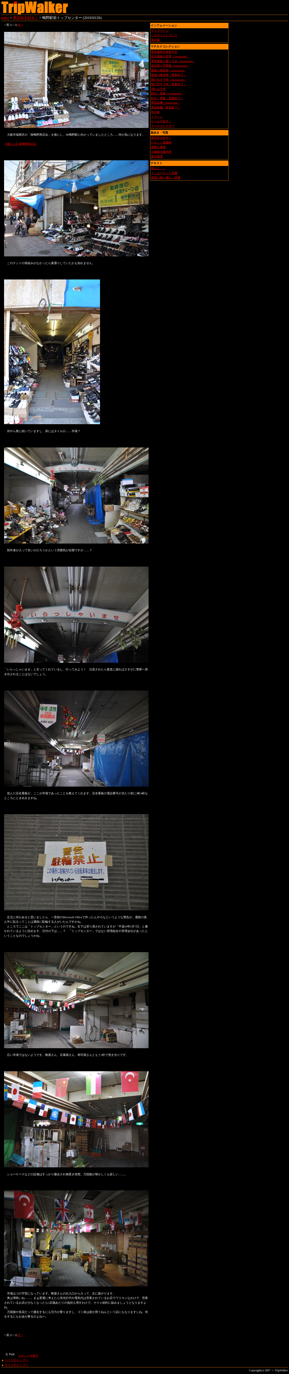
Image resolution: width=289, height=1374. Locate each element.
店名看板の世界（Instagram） (170, 56)
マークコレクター (163, 126)
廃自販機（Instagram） (165, 102)
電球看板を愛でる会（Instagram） (173, 61)
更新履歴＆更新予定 (164, 52)
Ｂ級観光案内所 (161, 152)
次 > (20, 24)
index (5, 18)
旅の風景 (157, 156)
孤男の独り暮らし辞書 (165, 177)
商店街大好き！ (25, 18)
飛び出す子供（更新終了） (168, 84)
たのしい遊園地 (161, 142)
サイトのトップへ (16, 1365)
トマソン (157, 116)
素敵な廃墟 (158, 147)
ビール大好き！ (161, 121)
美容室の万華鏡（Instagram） (170, 65)
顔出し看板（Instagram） (167, 93)
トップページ (160, 30)
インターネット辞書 (164, 173)
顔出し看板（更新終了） (167, 98)
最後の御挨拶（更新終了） (168, 75)
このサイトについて (164, 35)
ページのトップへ (16, 1360)
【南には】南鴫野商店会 (20, 144)
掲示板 (155, 40)
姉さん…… (158, 168)
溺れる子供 (158, 89)
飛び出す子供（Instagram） (168, 79)
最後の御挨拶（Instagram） (168, 70)
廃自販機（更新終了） (165, 107)
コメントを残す (28, 1355)
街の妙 (155, 112)
